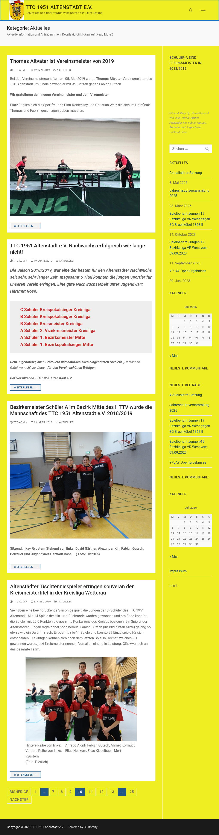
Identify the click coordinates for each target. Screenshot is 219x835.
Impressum (178, 571)
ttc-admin (18, 69)
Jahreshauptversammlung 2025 (189, 193)
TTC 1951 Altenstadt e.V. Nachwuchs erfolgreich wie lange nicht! (77, 249)
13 (112, 792)
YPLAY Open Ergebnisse (187, 271)
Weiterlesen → (25, 226)
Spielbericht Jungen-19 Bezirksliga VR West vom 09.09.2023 (188, 247)
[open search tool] (191, 10)
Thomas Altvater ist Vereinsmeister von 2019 (62, 61)
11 (91, 792)
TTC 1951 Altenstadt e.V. (59, 7)
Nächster (19, 800)
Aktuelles (62, 69)
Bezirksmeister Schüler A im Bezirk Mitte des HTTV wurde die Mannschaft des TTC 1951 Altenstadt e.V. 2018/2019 (81, 410)
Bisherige (19, 792)
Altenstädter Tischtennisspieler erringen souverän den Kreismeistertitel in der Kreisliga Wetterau (72, 590)
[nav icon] (203, 10)
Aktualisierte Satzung (185, 173)
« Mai (173, 356)
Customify (90, 827)
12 (101, 792)
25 (132, 792)
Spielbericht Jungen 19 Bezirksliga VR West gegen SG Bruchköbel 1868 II (189, 219)
